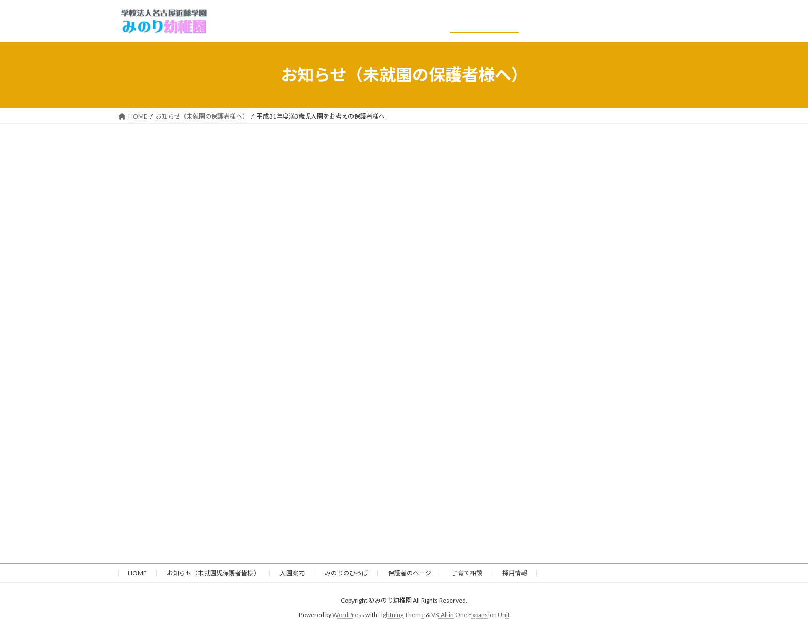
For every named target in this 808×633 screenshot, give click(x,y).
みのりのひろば (346, 573)
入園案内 (292, 573)
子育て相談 (466, 573)
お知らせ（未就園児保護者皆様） (213, 573)
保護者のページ (409, 573)
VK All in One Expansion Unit (470, 615)
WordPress (348, 615)
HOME (137, 573)
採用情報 (514, 573)
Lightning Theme (401, 615)
